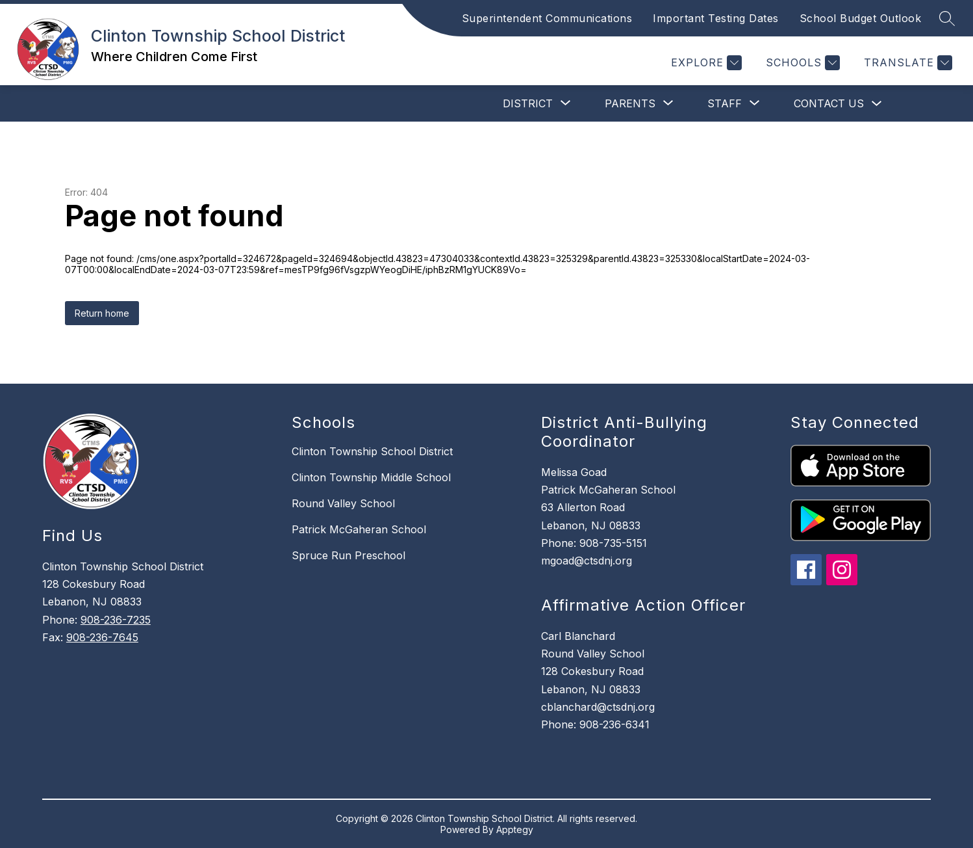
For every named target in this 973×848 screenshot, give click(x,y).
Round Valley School (343, 503)
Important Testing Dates (716, 18)
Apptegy (514, 829)
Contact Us (829, 103)
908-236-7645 (102, 637)
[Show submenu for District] (528, 103)
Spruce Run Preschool (348, 555)
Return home (102, 313)
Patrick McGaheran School (359, 529)
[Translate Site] (906, 63)
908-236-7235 (116, 619)
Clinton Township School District (372, 451)
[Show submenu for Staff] (724, 103)
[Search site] (947, 18)
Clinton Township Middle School (371, 477)
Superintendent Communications (547, 18)
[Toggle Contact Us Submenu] (877, 104)
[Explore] (705, 63)
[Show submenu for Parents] (630, 103)
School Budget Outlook (861, 18)
